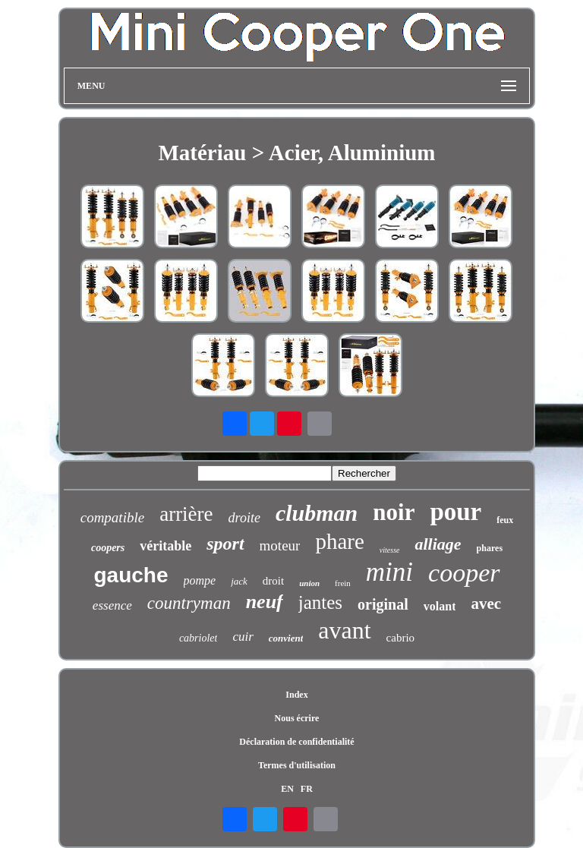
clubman (317, 512)
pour (455, 511)
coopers (107, 547)
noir (393, 512)
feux (504, 520)
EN (287, 788)
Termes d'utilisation (297, 765)
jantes (320, 602)
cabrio (400, 638)
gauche (130, 575)
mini (389, 572)
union (309, 583)
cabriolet (198, 638)
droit (273, 581)
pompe (200, 580)
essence (112, 605)
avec (486, 603)
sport (225, 543)
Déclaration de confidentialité (296, 741)
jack (239, 581)
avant (344, 630)
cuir (242, 636)
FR (307, 788)
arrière (186, 514)
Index (296, 694)
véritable (165, 545)
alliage (437, 543)
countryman (189, 603)
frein (343, 583)
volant (440, 606)
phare (339, 541)
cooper (463, 573)
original (383, 604)
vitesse (390, 550)
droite (244, 517)
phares (490, 548)
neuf (264, 602)
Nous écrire (297, 718)
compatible (112, 517)
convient (286, 638)
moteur (280, 545)
